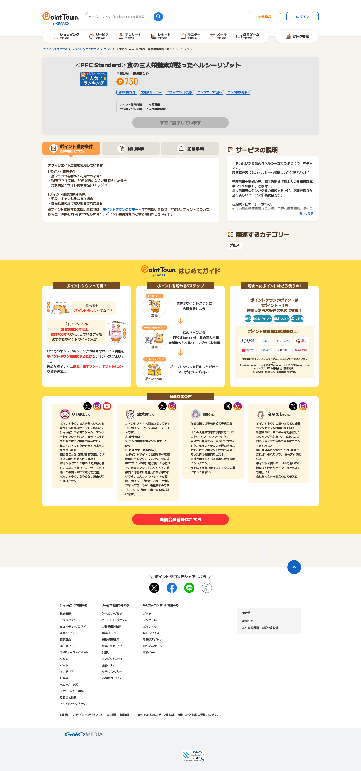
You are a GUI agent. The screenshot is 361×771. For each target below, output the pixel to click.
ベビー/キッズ (69, 684)
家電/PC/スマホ (70, 633)
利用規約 (64, 714)
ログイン (302, 16)
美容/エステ (108, 633)
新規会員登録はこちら (180, 519)
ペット (64, 665)
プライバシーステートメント (88, 714)
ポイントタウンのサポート (122, 209)
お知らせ (247, 621)
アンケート (150, 620)
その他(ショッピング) (73, 704)
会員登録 (264, 16)
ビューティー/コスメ (73, 626)
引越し (105, 652)
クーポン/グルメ (111, 613)
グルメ (234, 245)
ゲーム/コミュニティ (114, 620)
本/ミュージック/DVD (74, 652)
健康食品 (65, 639)
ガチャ (147, 613)
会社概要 (111, 714)
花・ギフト (67, 646)
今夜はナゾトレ (152, 639)
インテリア (67, 671)
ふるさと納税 (68, 697)
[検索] (158, 16)
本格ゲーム (150, 652)
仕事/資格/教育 (111, 626)
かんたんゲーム (152, 646)
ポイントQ (149, 626)
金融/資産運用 (110, 639)
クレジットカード (112, 659)
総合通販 (65, 613)
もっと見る (306, 213)
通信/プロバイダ (111, 646)
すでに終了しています (180, 123)
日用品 (64, 678)
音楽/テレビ (108, 665)
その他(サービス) (111, 678)
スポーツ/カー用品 (72, 691)
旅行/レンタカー (111, 671)
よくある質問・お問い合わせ (260, 627)
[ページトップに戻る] (294, 567)
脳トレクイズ (151, 633)
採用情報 (124, 714)
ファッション (68, 620)
